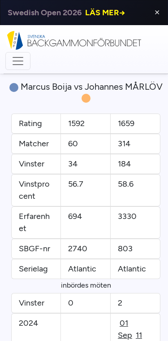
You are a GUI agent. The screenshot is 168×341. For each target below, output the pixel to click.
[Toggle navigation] (17, 61)
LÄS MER (105, 12)
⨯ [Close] (157, 12)
